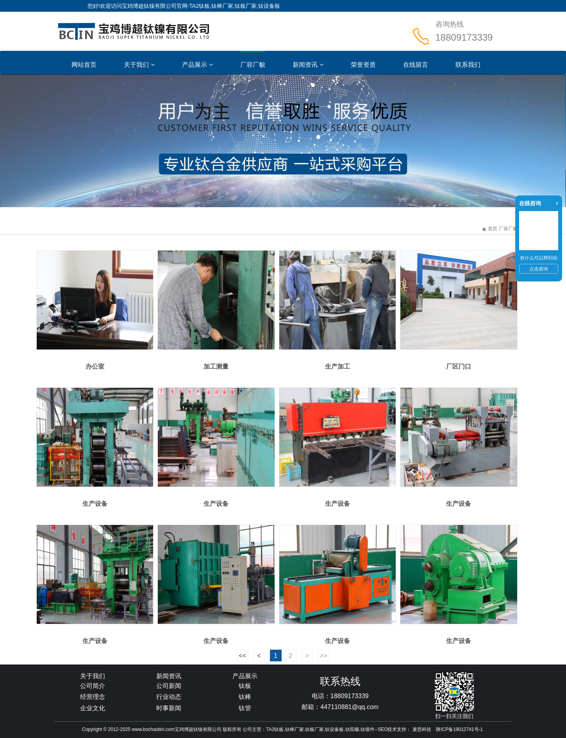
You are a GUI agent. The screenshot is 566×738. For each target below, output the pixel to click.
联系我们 (467, 64)
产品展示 (197, 64)
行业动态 (168, 696)
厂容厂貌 (252, 64)
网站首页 (83, 64)
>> (323, 655)
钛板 (245, 685)
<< (242, 655)
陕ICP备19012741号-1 (459, 729)
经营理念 (92, 696)
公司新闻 (168, 685)
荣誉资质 (363, 64)
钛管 (245, 708)
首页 (492, 228)
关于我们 (139, 64)
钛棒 (245, 696)
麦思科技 (421, 729)
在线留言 (415, 64)
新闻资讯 (308, 64)
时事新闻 (168, 708)
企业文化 (92, 708)
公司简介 (92, 685)
